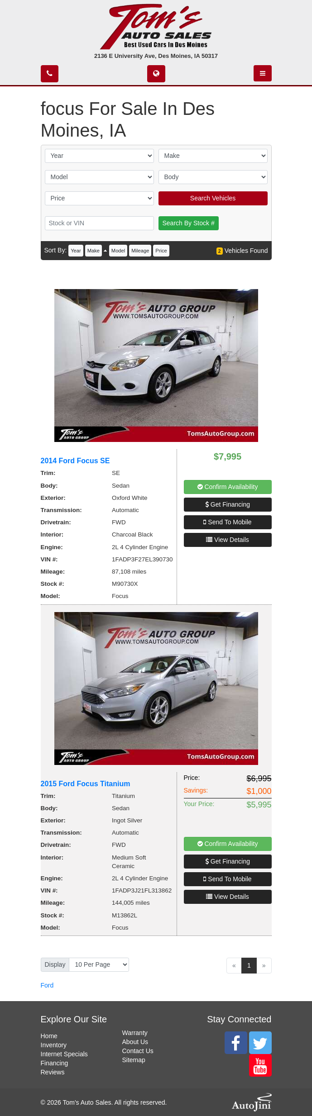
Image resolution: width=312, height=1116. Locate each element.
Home (49, 1036)
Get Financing (227, 504)
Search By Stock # (189, 223)
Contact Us (138, 1050)
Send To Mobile (227, 522)
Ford (47, 985)
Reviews (53, 1072)
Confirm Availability (227, 486)
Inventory (54, 1045)
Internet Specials (64, 1054)
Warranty (135, 1032)
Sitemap (133, 1060)
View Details (227, 539)
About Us (135, 1041)
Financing (54, 1063)
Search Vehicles (212, 198)
